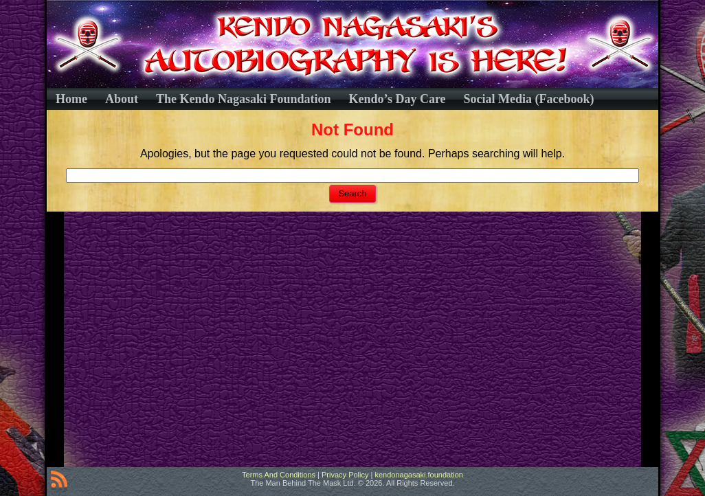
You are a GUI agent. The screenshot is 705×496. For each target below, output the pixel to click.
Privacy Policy (345, 475)
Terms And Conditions (278, 475)
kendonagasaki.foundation (418, 475)
